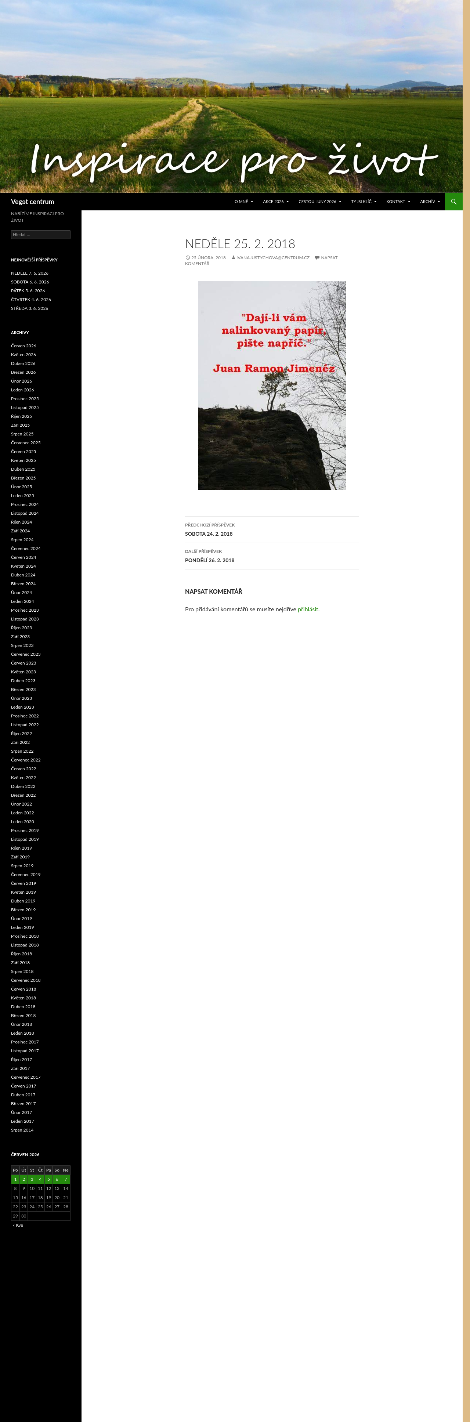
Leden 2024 (22, 601)
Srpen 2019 (22, 865)
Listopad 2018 (25, 945)
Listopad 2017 (25, 1050)
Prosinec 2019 (25, 830)
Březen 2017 (23, 1103)
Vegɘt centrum (32, 202)
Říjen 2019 (21, 848)
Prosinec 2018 (25, 936)
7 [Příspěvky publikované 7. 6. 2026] (65, 1179)
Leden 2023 (22, 707)
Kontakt (396, 201)
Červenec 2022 (26, 760)
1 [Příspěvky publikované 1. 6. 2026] (15, 1179)
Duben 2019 (23, 901)
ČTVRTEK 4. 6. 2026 (31, 299)
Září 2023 (20, 636)
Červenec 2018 (26, 980)
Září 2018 (20, 962)
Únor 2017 (21, 1112)
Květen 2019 (23, 892)
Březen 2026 (23, 372)
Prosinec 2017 (25, 1042)
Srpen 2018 (22, 971)
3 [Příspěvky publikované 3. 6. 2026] (32, 1179)
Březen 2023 (23, 689)
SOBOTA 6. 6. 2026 (30, 282)
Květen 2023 (23, 671)
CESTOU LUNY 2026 (317, 201)
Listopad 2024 (25, 513)
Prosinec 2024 (25, 504)
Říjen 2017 (21, 1059)
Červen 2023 (23, 663)
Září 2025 (20, 425)
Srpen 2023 (22, 645)
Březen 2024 (23, 583)
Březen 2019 (23, 909)
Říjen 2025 (21, 416)
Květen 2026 (23, 354)
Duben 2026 (23, 363)
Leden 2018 (22, 1033)
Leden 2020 (22, 821)
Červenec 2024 (26, 548)
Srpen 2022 (22, 751)
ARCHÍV (427, 201)
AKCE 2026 (273, 201)
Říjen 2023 (21, 627)
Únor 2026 (21, 381)
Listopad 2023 (25, 619)
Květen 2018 (23, 998)
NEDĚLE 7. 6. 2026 (29, 273)
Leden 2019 (22, 927)
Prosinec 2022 (25, 716)
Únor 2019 (21, 918)
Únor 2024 (21, 592)
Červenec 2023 (26, 654)
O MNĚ (241, 201)
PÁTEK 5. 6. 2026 (28, 290)
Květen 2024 (23, 566)
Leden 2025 (22, 495)
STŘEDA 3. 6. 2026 (29, 308)
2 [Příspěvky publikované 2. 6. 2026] (23, 1179)
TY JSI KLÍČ (361, 201)
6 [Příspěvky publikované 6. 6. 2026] (57, 1179)
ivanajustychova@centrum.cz (273, 257)
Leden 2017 (22, 1121)
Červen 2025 (23, 451)
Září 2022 (20, 742)
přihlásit (308, 608)
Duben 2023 (23, 680)
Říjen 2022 (21, 733)
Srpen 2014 (22, 1130)
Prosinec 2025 (25, 398)
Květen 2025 (23, 460)
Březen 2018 (23, 1015)
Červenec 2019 (26, 874)
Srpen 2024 (22, 539)
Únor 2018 (21, 1024)
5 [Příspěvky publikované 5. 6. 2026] (48, 1179)
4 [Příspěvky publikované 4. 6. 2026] (40, 1179)
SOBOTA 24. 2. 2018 (272, 529)
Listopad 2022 (25, 724)
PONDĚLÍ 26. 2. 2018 (272, 555)
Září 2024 (20, 530)
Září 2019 (20, 857)
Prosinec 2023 (25, 610)
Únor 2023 (21, 698)
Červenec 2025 (26, 442)
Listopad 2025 (25, 407)
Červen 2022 (23, 768)
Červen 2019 (23, 883)
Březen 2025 (23, 478)
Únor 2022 (21, 804)
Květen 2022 (23, 777)
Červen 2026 (23, 345)
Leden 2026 (22, 389)
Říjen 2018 (21, 953)
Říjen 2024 (21, 522)
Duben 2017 (23, 1094)
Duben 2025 (23, 469)
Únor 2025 (21, 486)
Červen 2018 (23, 989)
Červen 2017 (23, 1086)
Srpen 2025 (22, 434)
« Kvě (18, 1225)
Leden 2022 (22, 812)
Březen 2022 (23, 795)
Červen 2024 (23, 557)
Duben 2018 (23, 1006)
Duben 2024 (23, 575)
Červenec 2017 (26, 1077)
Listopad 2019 (25, 839)
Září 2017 (20, 1068)
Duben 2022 (23, 786)
